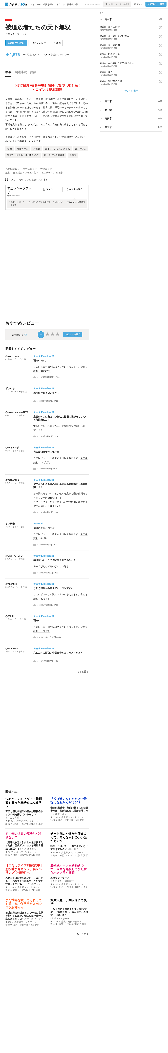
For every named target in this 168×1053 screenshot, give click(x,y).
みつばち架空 (12, 817)
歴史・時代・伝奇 (70, 922)
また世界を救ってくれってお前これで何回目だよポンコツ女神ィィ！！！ (23, 904)
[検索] (106, 4)
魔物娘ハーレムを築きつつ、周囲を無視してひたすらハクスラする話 (68, 869)
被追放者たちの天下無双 (38, 27)
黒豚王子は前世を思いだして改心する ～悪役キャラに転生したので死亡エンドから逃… (24, 881)
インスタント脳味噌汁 (62, 881)
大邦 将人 (73, 849)
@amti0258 (11, 648)
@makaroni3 (12, 480)
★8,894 (54, 853)
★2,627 (9, 852)
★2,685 (9, 821)
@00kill (9, 616)
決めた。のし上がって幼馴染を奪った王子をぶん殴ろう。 (23, 802)
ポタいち (10, 388)
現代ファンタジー (25, 852)
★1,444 (54, 922)
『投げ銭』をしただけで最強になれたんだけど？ (68, 800)
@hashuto (11, 583)
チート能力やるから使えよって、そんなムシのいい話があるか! (68, 837)
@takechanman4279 (16, 412)
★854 (8, 922)
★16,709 (9, 887)
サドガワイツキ (35, 918)
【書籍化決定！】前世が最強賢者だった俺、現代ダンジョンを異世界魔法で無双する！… (24, 845)
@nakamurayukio (59, 918)
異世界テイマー (58, 878)
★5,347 (54, 884)
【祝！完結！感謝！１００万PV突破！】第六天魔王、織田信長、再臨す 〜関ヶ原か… (69, 912)
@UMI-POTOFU (14, 555)
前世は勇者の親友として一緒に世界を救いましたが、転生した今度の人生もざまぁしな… (24, 915)
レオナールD (59, 814)
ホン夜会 (10, 523)
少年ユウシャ (34, 884)
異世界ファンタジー (26, 821)
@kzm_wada (12, 356)
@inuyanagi (12, 447)
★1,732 (54, 817)
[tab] (9, 73)
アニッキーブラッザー (17, 34)
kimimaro (31, 848)
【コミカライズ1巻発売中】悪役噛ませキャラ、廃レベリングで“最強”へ (24, 869)
